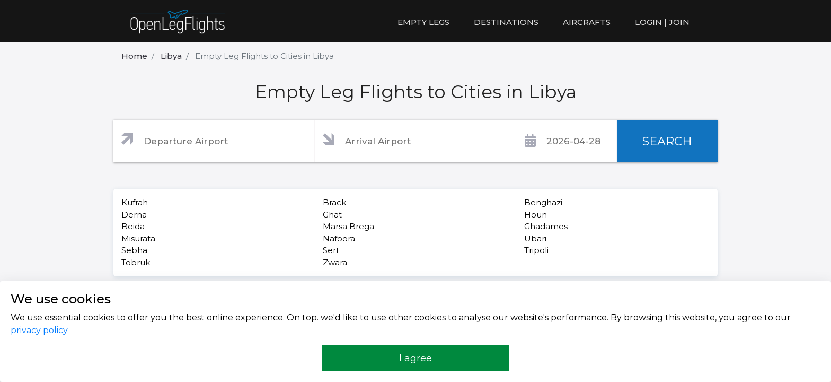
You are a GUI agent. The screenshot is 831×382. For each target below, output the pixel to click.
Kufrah (134, 202)
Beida (133, 226)
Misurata (138, 238)
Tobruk (135, 262)
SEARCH (667, 141)
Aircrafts (587, 22)
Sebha (134, 250)
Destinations (506, 22)
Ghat (332, 215)
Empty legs (423, 22)
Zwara (335, 262)
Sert (331, 250)
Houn (535, 215)
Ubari (535, 238)
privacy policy (39, 330)
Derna (134, 215)
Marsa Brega (348, 226)
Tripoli (536, 250)
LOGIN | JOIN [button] (662, 22)
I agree (415, 358)
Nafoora (339, 238)
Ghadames (546, 226)
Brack (334, 202)
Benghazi (543, 202)
